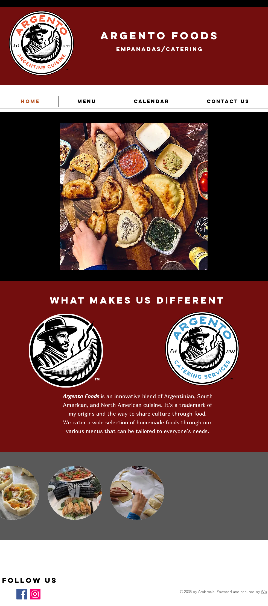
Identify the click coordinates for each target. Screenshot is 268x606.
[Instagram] (35, 594)
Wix (264, 591)
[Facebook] (21, 594)
